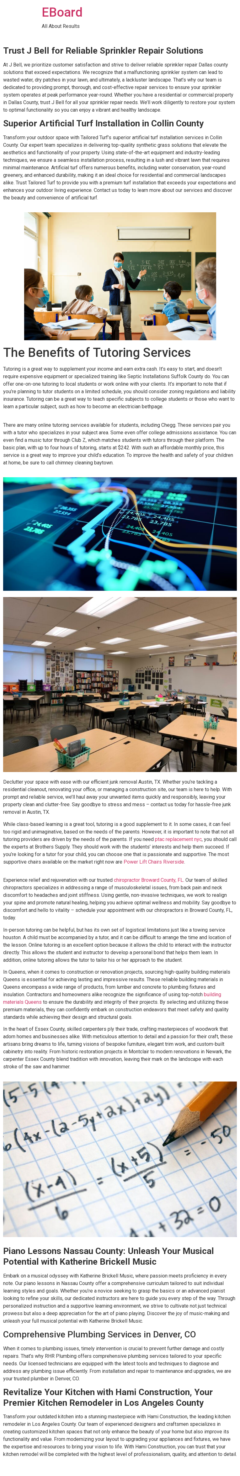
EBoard (62, 12)
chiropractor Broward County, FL (148, 880)
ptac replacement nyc (178, 839)
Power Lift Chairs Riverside (154, 862)
